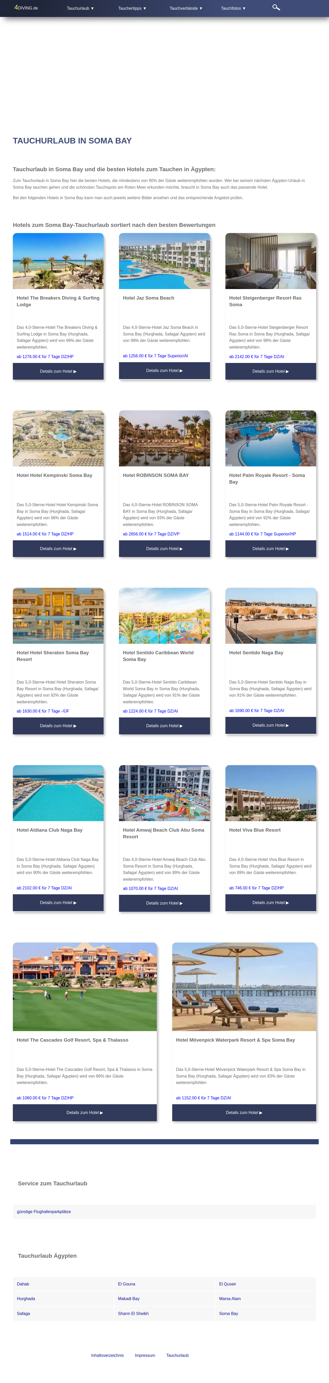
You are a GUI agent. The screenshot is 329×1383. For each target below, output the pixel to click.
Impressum (145, 1355)
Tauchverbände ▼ (186, 8)
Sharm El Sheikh (133, 1313)
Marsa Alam (230, 1298)
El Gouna (126, 1284)
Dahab (23, 1284)
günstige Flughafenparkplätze (44, 1211)
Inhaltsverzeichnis (107, 1355)
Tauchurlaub (177, 1355)
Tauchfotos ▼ (233, 8)
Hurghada (26, 1298)
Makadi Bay (129, 1298)
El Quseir (227, 1284)
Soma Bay (228, 1313)
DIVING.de (26, 7)
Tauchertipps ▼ (132, 8)
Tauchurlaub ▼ (80, 8)
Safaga (23, 1313)
